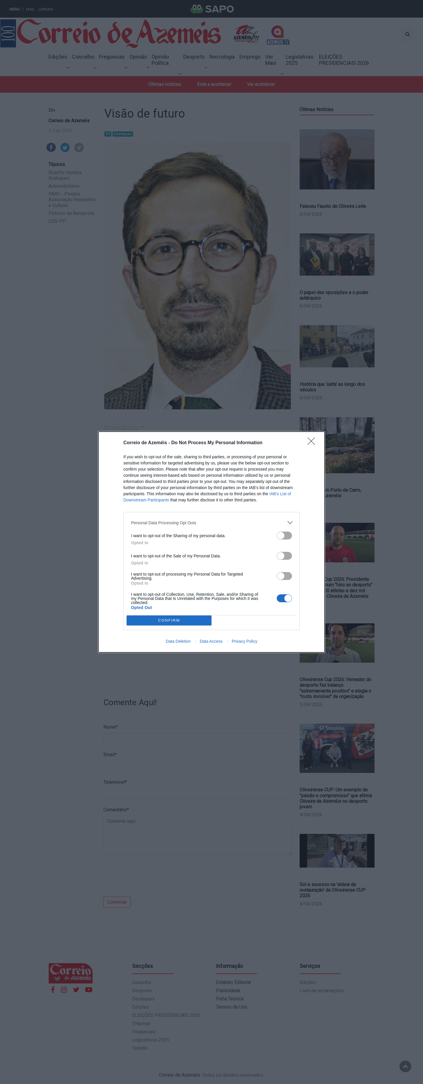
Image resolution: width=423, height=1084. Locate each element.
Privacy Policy (244, 641)
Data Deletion (178, 641)
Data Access (211, 641)
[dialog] (211, 542)
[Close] (313, 443)
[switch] (284, 536)
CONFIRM (169, 620)
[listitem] (211, 523)
